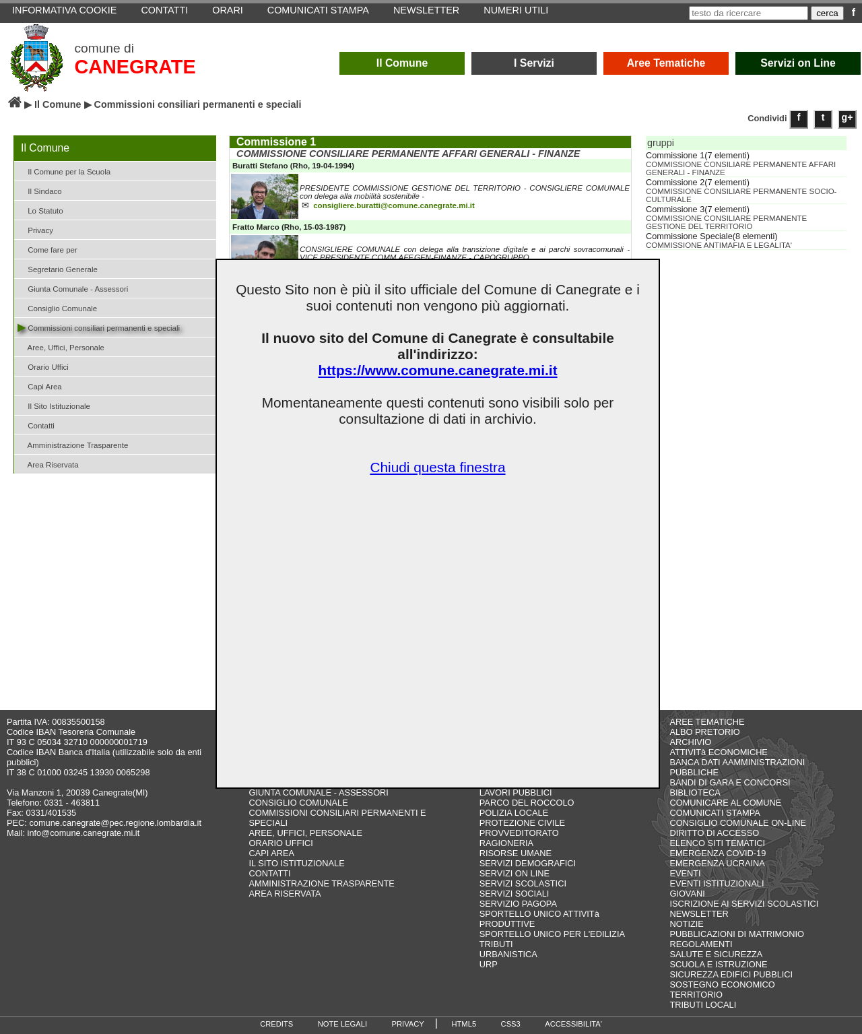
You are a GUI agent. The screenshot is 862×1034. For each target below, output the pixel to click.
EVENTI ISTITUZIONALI (716, 883)
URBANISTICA (508, 954)
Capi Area (40, 385)
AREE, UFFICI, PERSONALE (306, 833)
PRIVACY (408, 1024)
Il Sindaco (40, 190)
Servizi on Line (798, 63)
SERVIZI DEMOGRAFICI (527, 863)
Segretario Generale (58, 268)
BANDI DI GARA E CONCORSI (729, 782)
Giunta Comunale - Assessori (73, 288)
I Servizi (534, 63)
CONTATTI (270, 873)
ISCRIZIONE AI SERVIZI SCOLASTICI (743, 904)
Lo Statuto (40, 210)
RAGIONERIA (506, 843)
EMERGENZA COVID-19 (717, 853)
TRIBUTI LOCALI (702, 1005)
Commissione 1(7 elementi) (698, 155)
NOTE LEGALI (342, 1024)
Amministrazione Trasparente (73, 444)
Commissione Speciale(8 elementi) (712, 236)
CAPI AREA (272, 853)
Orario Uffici (43, 366)
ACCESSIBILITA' (573, 1024)
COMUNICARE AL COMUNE (725, 803)
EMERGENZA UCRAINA (717, 863)
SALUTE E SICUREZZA (715, 954)
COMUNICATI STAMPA (714, 813)
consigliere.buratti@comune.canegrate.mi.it (394, 207)
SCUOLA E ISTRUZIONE (718, 964)
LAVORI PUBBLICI (515, 792)
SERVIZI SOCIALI (514, 893)
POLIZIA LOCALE (513, 813)
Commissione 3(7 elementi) (698, 209)
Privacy (35, 229)
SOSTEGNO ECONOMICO (721, 984)
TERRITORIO (696, 995)
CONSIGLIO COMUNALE (298, 803)
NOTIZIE (686, 924)
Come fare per (47, 249)
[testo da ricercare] (748, 13)
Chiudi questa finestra (437, 467)
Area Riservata (48, 464)
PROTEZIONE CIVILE (522, 823)
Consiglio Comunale (57, 307)
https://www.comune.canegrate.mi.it (437, 370)
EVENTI (684, 873)
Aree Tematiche (666, 63)
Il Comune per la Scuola (64, 170)
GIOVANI (686, 893)
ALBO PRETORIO (704, 732)
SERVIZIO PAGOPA (518, 904)
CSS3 (511, 1024)
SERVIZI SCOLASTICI (522, 883)
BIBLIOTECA (694, 792)
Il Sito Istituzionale (54, 405)
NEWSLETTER (698, 914)
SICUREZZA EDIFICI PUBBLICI (731, 974)
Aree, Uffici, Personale (61, 346)
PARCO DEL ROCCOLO (526, 803)
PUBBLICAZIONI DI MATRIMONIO (736, 934)
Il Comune (402, 63)
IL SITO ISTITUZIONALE (297, 863)
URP (488, 964)
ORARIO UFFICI (281, 843)
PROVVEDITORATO (519, 833)
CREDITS (276, 1024)
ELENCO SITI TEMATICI (717, 843)
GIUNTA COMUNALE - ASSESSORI (319, 792)
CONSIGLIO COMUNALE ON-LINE (737, 823)
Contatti (36, 424)
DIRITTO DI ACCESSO (714, 833)
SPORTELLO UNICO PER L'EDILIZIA (552, 934)
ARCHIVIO (690, 742)
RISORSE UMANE (515, 853)
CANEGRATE (134, 66)
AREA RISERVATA (285, 893)
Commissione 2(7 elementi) (698, 182)
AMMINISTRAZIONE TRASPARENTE (322, 883)
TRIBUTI (496, 944)
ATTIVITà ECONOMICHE (718, 752)
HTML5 (463, 1024)
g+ (847, 117)
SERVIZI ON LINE (514, 873)
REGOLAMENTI (700, 944)
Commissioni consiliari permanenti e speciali (99, 327)
